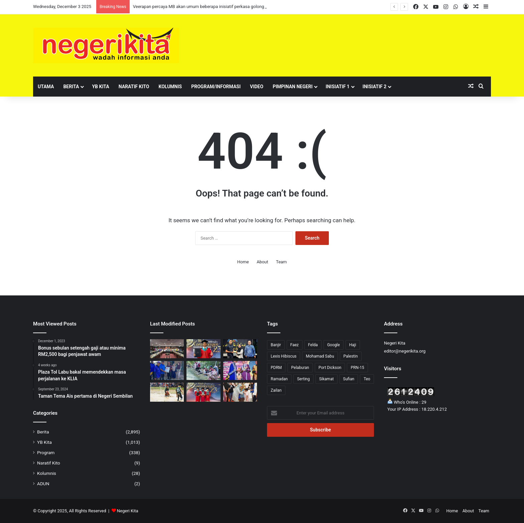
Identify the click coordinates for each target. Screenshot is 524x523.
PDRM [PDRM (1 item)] (276, 367)
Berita (71, 86)
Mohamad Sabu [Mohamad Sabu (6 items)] (320, 356)
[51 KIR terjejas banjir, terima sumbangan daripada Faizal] (167, 370)
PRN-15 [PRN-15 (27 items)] (357, 367)
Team (281, 261)
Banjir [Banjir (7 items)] (276, 345)
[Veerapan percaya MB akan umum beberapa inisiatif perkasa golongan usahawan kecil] (167, 348)
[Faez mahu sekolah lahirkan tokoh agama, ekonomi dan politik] (240, 370)
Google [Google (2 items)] (333, 345)
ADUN (43, 483)
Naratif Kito (134, 86)
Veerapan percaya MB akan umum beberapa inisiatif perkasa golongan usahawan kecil (216, 6)
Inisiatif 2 (374, 86)
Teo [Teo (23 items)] (367, 379)
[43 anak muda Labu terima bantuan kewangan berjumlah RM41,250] (240, 348)
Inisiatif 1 (337, 86)
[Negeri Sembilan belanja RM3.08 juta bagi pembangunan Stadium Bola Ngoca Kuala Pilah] (167, 392)
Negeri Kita (127, 510)
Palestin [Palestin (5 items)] (351, 356)
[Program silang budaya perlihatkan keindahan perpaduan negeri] (240, 392)
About (262, 261)
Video (256, 86)
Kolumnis (170, 86)
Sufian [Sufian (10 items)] (349, 379)
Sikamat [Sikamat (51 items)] (326, 379)
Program (45, 452)
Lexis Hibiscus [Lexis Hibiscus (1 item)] (283, 356)
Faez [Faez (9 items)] (294, 345)
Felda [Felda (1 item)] (313, 345)
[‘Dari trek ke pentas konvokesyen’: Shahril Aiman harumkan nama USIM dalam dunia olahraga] (203, 348)
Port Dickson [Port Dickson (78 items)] (329, 367)
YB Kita (100, 86)
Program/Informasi (216, 86)
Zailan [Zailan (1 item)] (276, 390)
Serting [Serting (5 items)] (303, 379)
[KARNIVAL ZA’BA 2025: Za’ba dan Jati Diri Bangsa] (203, 370)
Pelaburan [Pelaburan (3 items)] (300, 367)
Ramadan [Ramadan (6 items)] (279, 379)
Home (243, 261)
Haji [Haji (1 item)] (352, 345)
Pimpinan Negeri (293, 86)
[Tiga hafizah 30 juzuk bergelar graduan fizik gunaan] (203, 392)
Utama (46, 86)
